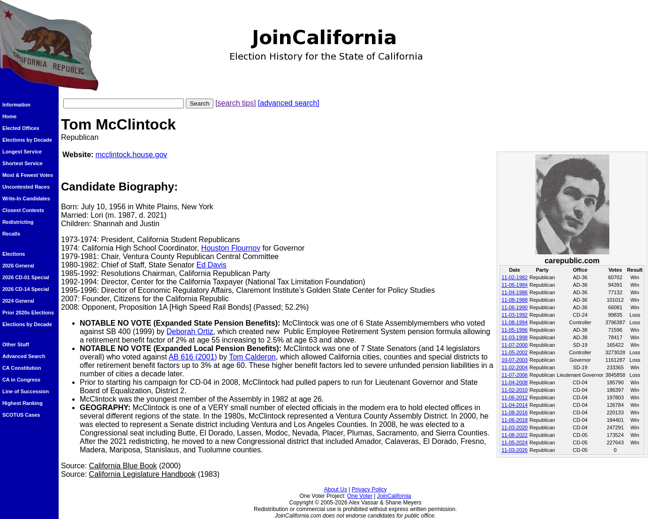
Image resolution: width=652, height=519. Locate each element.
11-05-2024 (514, 442)
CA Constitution (21, 368)
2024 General (18, 301)
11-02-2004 (514, 367)
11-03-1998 (514, 337)
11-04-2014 (514, 405)
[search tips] (235, 103)
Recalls (11, 234)
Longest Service (22, 151)
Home (9, 116)
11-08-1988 (514, 300)
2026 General (18, 265)
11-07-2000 (514, 345)
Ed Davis (212, 265)
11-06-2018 (514, 420)
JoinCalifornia (394, 496)
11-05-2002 (514, 352)
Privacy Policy (369, 489)
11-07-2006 (514, 375)
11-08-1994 (514, 322)
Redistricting (17, 222)
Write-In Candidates (26, 198)
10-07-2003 (514, 360)
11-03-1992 (514, 315)
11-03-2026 (514, 450)
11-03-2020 (514, 427)
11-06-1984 (514, 285)
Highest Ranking (22, 403)
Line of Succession (25, 391)
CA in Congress (21, 379)
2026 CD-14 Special (25, 289)
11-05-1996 (514, 330)
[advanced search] (288, 103)
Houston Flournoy (230, 248)
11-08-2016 (514, 412)
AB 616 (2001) (192, 357)
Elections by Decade (27, 140)
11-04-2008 (514, 382)
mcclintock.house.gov (131, 155)
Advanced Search (23, 356)
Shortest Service (22, 163)
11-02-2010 (514, 390)
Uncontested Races (26, 187)
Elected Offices (20, 128)
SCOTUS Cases (21, 415)
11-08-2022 (514, 435)
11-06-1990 (514, 307)
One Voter (359, 496)
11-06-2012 (514, 397)
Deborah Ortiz (190, 332)
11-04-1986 (514, 292)
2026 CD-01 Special (25, 277)
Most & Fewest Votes (27, 175)
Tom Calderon (252, 357)
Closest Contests (23, 210)
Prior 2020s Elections (28, 312)
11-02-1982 (514, 277)
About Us (335, 489)
